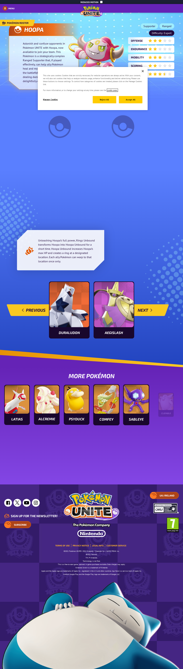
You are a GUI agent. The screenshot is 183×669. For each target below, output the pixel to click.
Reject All (104, 99)
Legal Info (98, 545)
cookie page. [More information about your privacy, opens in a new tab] (112, 90)
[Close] (143, 71)
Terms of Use (62, 545)
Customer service (116, 545)
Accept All (130, 99)
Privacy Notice (81, 545)
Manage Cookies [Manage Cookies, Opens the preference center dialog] (50, 99)
